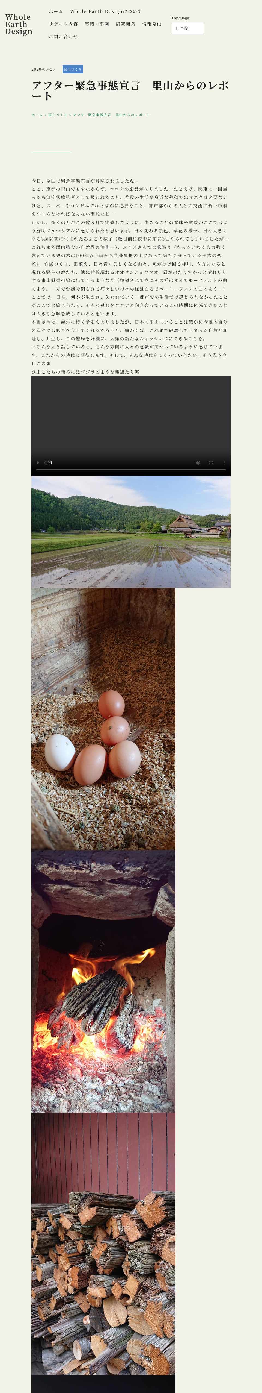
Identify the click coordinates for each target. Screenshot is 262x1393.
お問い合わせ (63, 36)
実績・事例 (97, 24)
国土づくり (73, 69)
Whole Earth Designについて (106, 11)
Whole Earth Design (19, 24)
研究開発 (125, 24)
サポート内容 (63, 24)
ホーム (56, 11)
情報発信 (152, 24)
